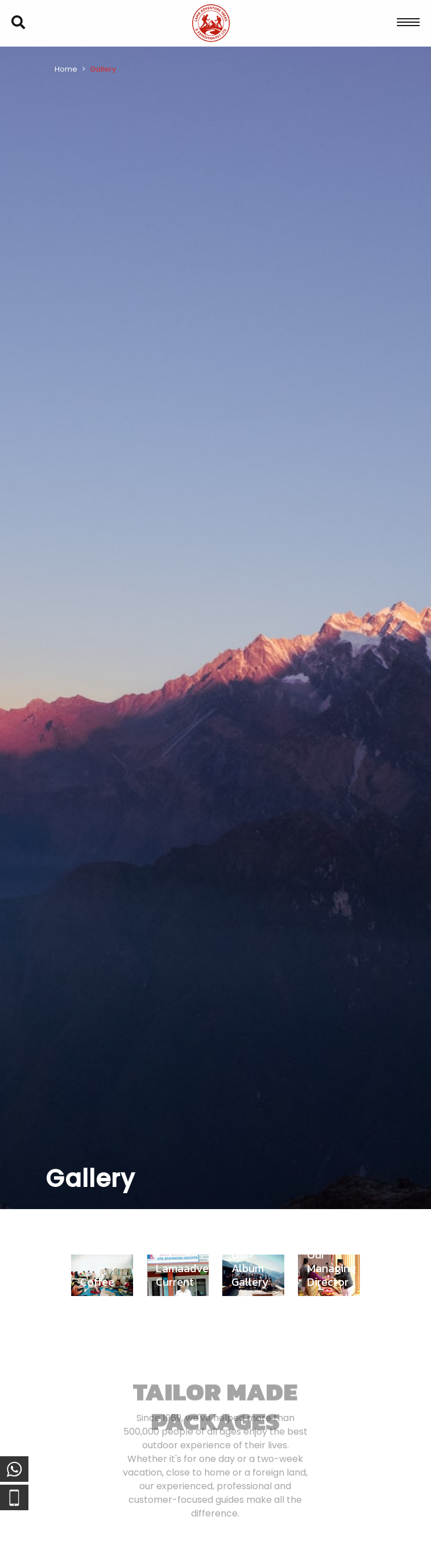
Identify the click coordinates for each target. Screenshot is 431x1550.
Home (66, 69)
